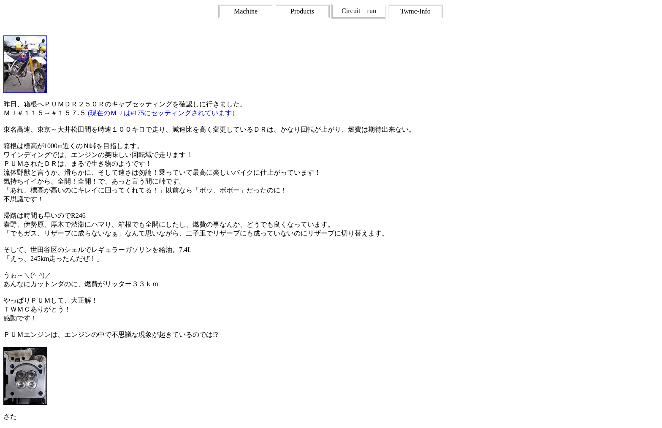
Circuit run (359, 10)
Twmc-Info (415, 11)
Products (302, 11)
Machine (246, 11)
